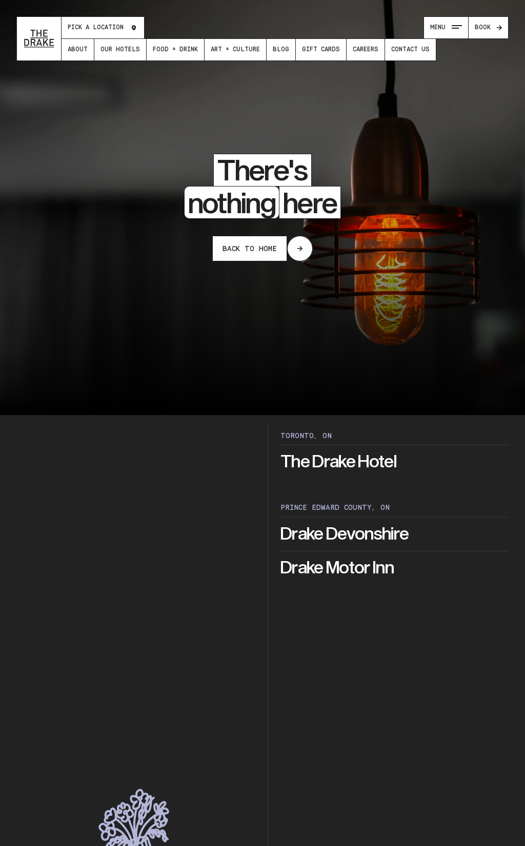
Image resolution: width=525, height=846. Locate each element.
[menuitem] (77, 49)
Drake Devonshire (344, 534)
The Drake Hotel (338, 462)
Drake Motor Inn (337, 568)
